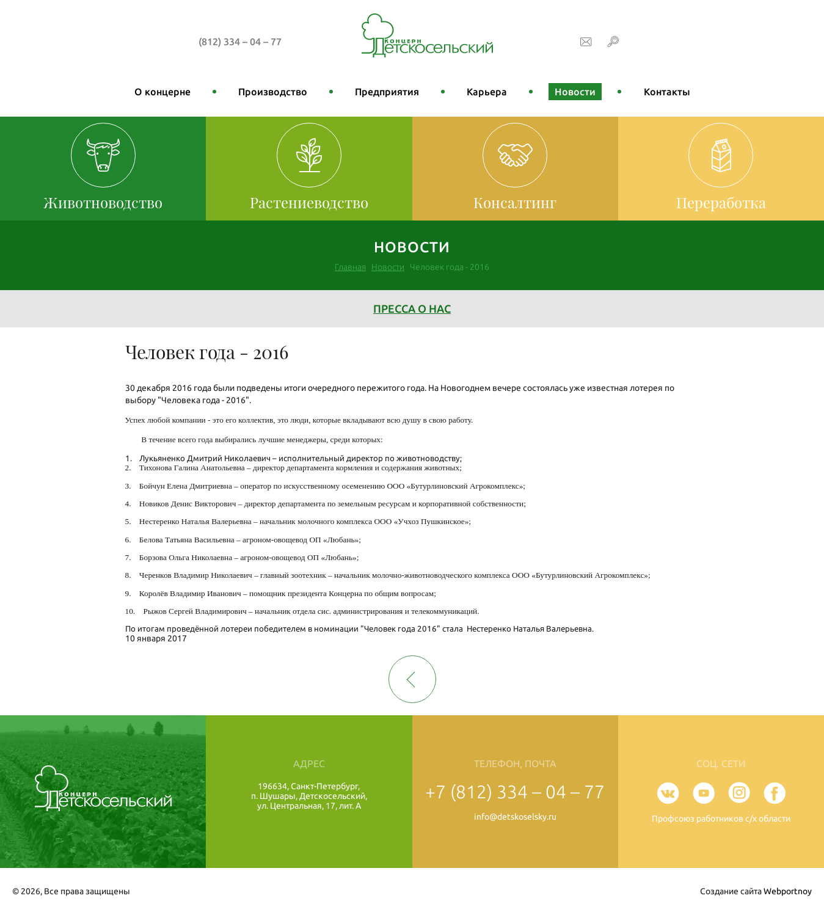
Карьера (487, 91)
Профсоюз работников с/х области (721, 818)
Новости (575, 91)
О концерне (162, 91)
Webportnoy (788, 891)
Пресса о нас (412, 308)
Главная (350, 267)
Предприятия (387, 91)
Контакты (667, 91)
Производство (272, 91)
